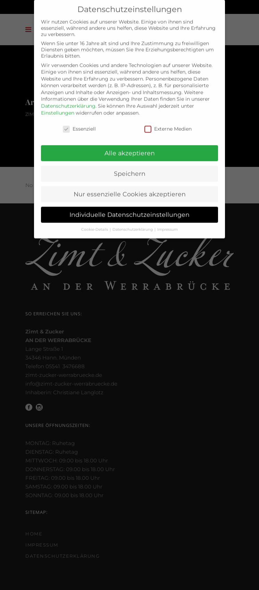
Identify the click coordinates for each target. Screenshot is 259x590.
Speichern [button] (129, 169)
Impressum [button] (167, 226)
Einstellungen (57, 109)
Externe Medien (168, 125)
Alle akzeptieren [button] (130, 149)
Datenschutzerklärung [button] (133, 226)
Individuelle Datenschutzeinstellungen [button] (129, 211)
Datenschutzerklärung (68, 102)
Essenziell (79, 125)
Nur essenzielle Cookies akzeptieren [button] (130, 190)
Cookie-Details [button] (95, 226)
